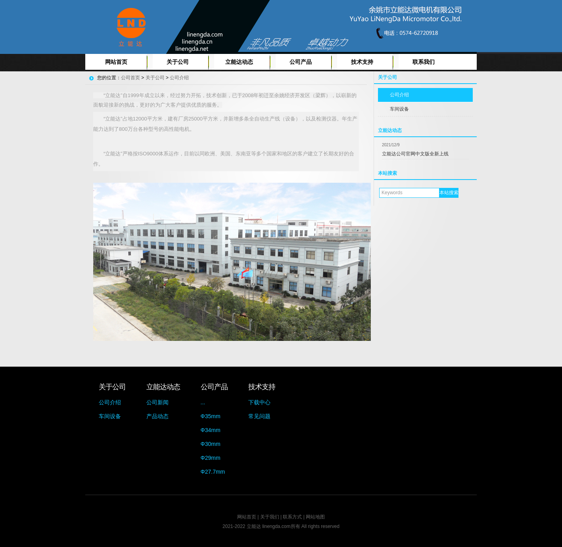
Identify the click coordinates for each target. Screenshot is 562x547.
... (203, 402)
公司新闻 (157, 402)
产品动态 (157, 416)
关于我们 (269, 517)
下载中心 (259, 402)
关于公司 (178, 62)
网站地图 (315, 517)
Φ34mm (211, 430)
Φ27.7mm (213, 472)
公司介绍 (399, 95)
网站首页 (116, 62)
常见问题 (259, 416)
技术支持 (362, 62)
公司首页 (130, 77)
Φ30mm (211, 444)
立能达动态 (239, 62)
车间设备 (399, 109)
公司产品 (301, 62)
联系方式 (292, 517)
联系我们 (423, 62)
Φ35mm (211, 416)
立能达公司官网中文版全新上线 (415, 154)
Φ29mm (211, 458)
